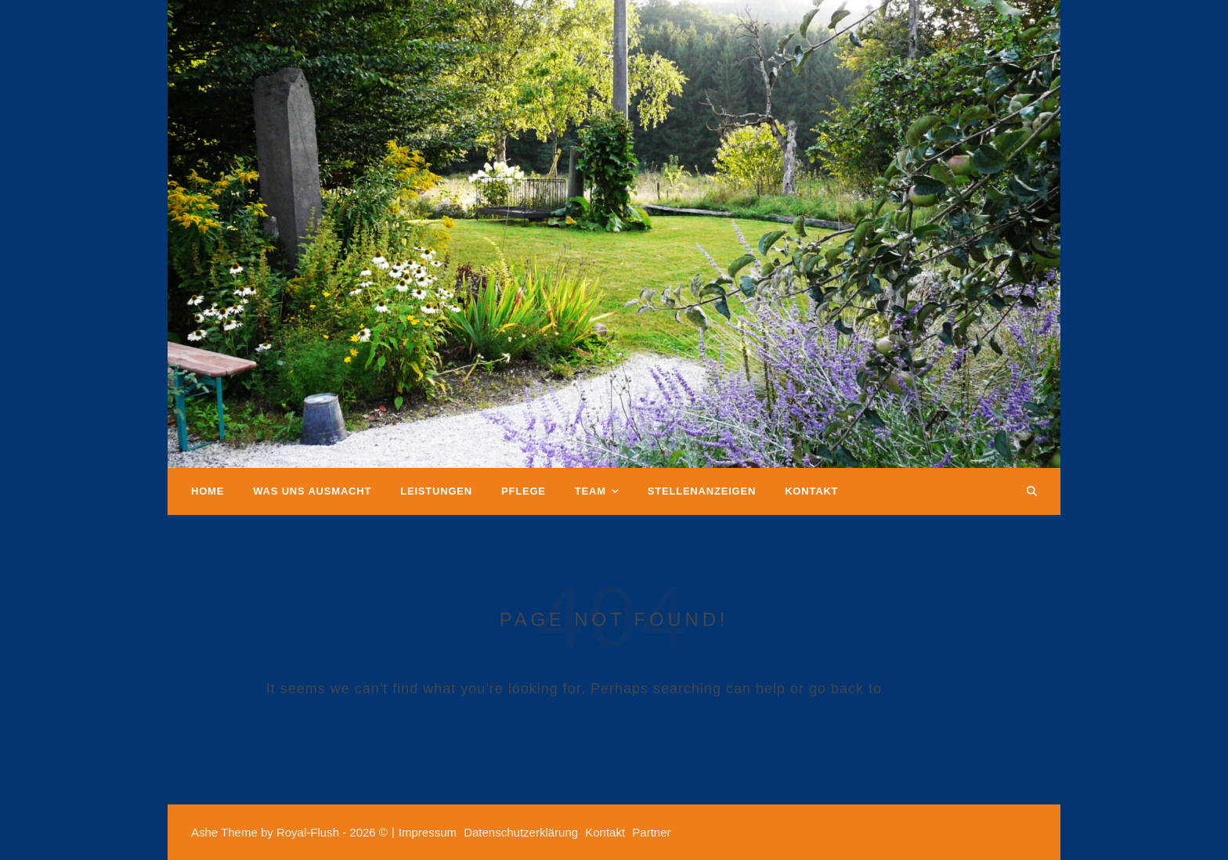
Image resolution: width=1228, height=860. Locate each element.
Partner (651, 832)
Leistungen (436, 491)
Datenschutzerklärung (521, 832)
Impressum (428, 832)
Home (207, 491)
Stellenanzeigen (702, 491)
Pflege (523, 491)
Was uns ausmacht (312, 491)
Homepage (924, 688)
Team (590, 491)
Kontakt (811, 491)
